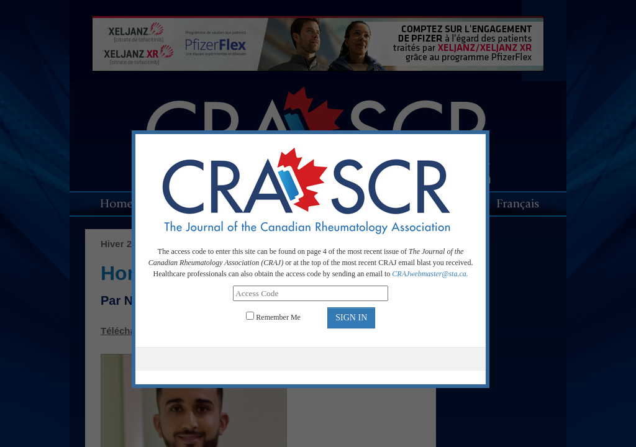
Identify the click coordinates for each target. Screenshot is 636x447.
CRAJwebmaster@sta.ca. (430, 273)
